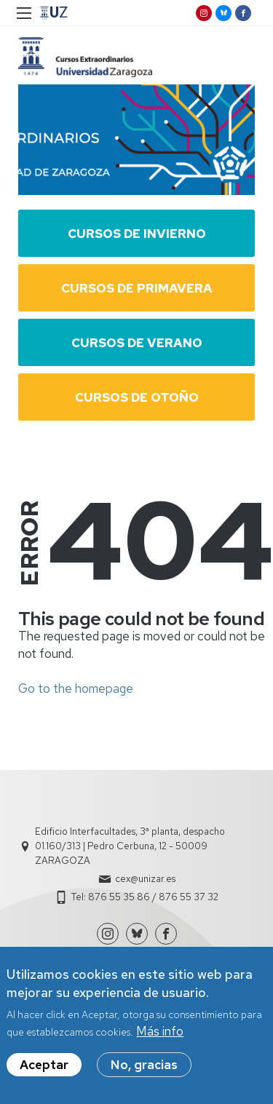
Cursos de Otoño (137, 397)
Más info (159, 1032)
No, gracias (144, 1065)
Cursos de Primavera (137, 288)
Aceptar (44, 1065)
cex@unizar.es (145, 879)
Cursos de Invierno (137, 234)
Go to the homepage (75, 688)
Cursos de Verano (136, 343)
